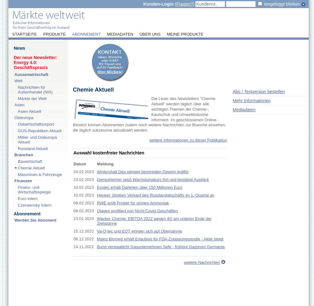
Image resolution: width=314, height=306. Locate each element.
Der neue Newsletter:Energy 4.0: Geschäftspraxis (35, 62)
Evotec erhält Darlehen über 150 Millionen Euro (139, 187)
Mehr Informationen (252, 100)
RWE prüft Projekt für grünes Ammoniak (133, 203)
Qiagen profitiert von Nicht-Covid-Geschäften (137, 210)
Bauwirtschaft (30, 161)
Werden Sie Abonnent (35, 220)
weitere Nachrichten (202, 262)
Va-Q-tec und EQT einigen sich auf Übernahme (139, 231)
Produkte (54, 34)
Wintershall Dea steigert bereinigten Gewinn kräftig (143, 171)
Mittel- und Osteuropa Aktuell (37, 139)
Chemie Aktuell (31, 168)
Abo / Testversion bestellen (259, 91)
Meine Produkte (185, 34)
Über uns (149, 34)
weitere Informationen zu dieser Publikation (188, 140)
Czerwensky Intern (35, 205)
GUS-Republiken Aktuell (39, 130)
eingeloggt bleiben (282, 4)
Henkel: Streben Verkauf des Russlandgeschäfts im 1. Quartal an (155, 195)
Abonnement (86, 34)
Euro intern (28, 198)
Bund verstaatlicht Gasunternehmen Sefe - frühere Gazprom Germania (161, 246)
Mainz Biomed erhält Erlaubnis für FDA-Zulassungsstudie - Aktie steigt (160, 239)
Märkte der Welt (32, 98)
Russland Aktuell (33, 148)
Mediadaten (120, 34)
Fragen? (184, 4)
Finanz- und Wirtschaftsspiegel (34, 189)
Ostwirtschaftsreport (36, 124)
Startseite (24, 34)
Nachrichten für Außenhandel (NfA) (35, 89)
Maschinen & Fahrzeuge (40, 174)
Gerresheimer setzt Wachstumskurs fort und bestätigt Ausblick (153, 179)
